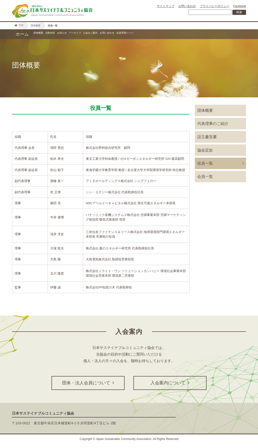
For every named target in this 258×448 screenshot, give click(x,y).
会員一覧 (205, 176)
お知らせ (94, 34)
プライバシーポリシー (214, 6)
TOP (18, 25)
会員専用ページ (222, 34)
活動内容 (70, 34)
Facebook (239, 6)
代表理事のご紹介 (212, 124)
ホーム (22, 34)
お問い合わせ (187, 6)
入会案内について (170, 383)
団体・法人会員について (88, 383)
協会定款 (205, 150)
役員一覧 (205, 163)
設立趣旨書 (207, 137)
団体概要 (35, 25)
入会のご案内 (153, 34)
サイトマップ (165, 6)
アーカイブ (122, 34)
